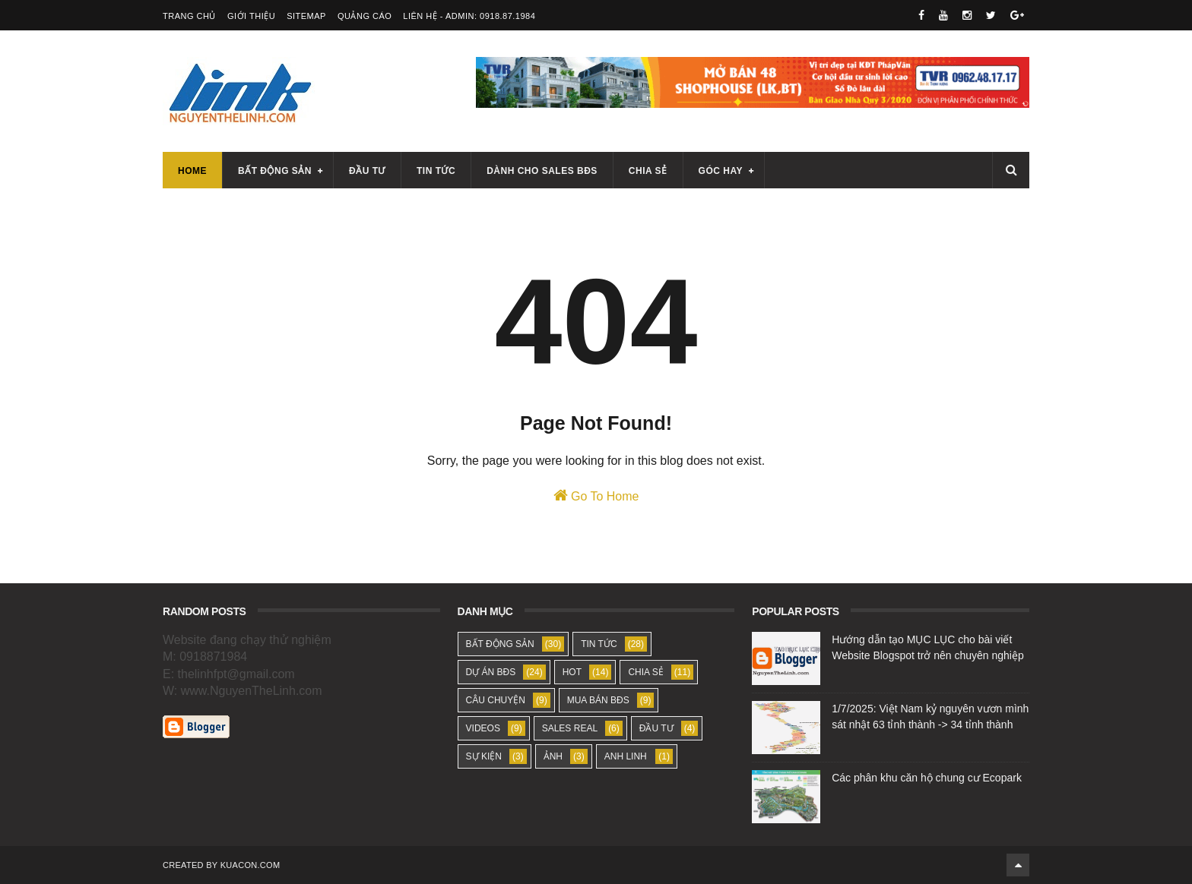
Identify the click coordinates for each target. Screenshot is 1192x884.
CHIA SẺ (645, 672)
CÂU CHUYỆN (495, 700)
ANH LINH (625, 756)
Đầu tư (367, 171)
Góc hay (721, 171)
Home (192, 171)
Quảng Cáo (365, 16)
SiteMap (306, 16)
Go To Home (596, 495)
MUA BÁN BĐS (598, 700)
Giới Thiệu (251, 16)
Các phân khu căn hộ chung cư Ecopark (927, 778)
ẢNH (553, 756)
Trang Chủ (189, 16)
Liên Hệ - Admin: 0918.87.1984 (469, 16)
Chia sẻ (648, 171)
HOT (572, 672)
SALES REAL (570, 728)
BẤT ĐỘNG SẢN (500, 644)
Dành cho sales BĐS (542, 171)
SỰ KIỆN (484, 756)
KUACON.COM (250, 865)
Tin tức (436, 171)
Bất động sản (275, 171)
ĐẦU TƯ (656, 728)
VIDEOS (483, 728)
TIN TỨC (599, 644)
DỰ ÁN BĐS (491, 672)
